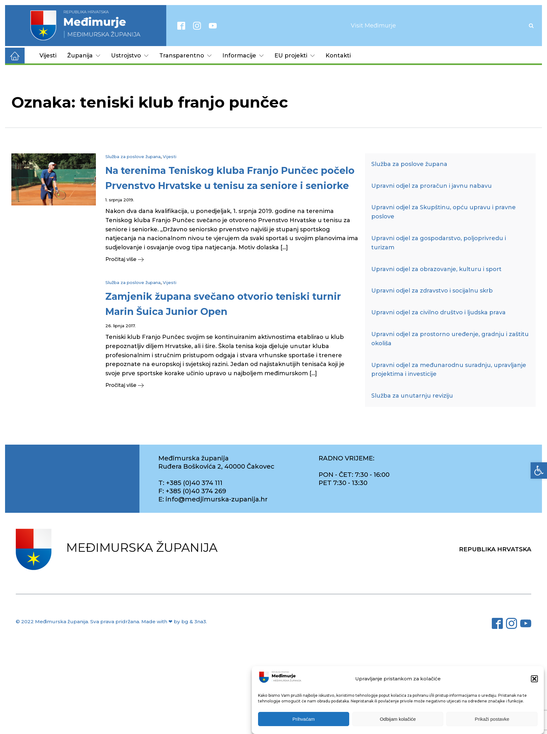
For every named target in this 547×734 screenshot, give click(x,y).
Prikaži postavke (492, 719)
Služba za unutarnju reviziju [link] (412, 395)
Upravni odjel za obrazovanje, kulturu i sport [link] (436, 269)
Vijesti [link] (47, 55)
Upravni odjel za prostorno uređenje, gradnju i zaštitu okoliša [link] (450, 339)
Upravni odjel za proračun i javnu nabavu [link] (431, 185)
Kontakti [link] (338, 55)
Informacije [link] (243, 55)
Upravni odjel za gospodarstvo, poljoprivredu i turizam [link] (438, 243)
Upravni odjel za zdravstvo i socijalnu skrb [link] (432, 290)
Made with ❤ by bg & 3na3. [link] (174, 621)
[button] (534, 679)
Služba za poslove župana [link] (133, 156)
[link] (539, 470)
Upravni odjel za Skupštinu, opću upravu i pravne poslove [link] (443, 212)
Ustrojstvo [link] (130, 55)
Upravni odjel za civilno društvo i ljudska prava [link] (438, 312)
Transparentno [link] (185, 55)
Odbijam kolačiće (398, 719)
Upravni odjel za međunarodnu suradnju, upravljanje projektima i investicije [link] (448, 370)
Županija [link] (83, 55)
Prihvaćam (303, 719)
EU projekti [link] (294, 55)
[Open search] (531, 25)
